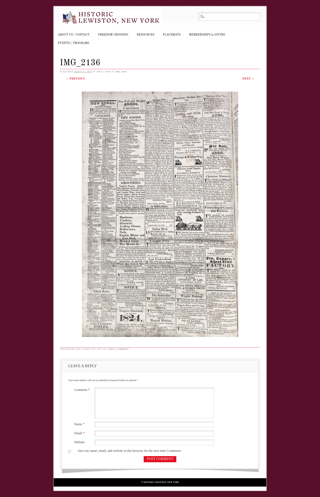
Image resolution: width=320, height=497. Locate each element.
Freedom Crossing (113, 34)
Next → (248, 78)
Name (80, 424)
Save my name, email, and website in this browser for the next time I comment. (129, 450)
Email (80, 433)
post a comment (118, 349)
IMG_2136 (121, 72)
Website (79, 442)
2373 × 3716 (103, 72)
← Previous (75, 78)
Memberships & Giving (207, 34)
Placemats (172, 34)
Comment (82, 390)
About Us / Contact (74, 34)
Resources (145, 34)
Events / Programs (73, 43)
